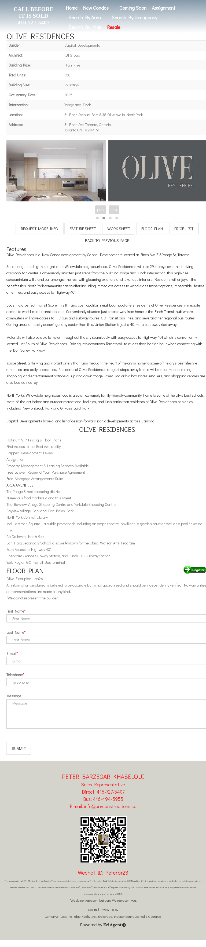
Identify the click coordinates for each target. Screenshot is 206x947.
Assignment (163, 8)
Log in (92, 916)
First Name (15, 611)
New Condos (96, 8)
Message (13, 695)
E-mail (11, 653)
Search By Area (84, 17)
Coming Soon (132, 8)
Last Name (15, 632)
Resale (113, 27)
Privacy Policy (109, 916)
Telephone (14, 674)
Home (72, 8)
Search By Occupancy (134, 17)
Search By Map (85, 27)
